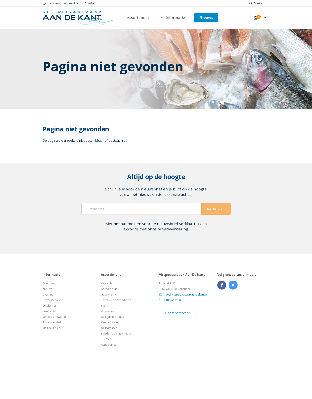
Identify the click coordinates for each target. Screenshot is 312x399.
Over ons (48, 283)
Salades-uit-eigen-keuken (117, 333)
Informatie (173, 17)
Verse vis (106, 283)
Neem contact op (178, 313)
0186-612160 (170, 300)
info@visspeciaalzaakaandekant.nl (183, 294)
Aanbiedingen (109, 344)
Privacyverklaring (53, 322)
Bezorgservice (52, 300)
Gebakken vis (109, 294)
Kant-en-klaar (109, 322)
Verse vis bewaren (54, 317)
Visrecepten (50, 311)
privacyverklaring (172, 229)
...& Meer (106, 339)
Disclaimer (49, 305)
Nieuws (206, 17)
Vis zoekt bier (51, 328)
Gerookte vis (109, 289)
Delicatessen (109, 328)
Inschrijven (215, 209)
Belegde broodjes (112, 317)
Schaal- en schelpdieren (116, 300)
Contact (91, 3)
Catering (48, 294)
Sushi (104, 305)
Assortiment (135, 17)
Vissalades (107, 311)
